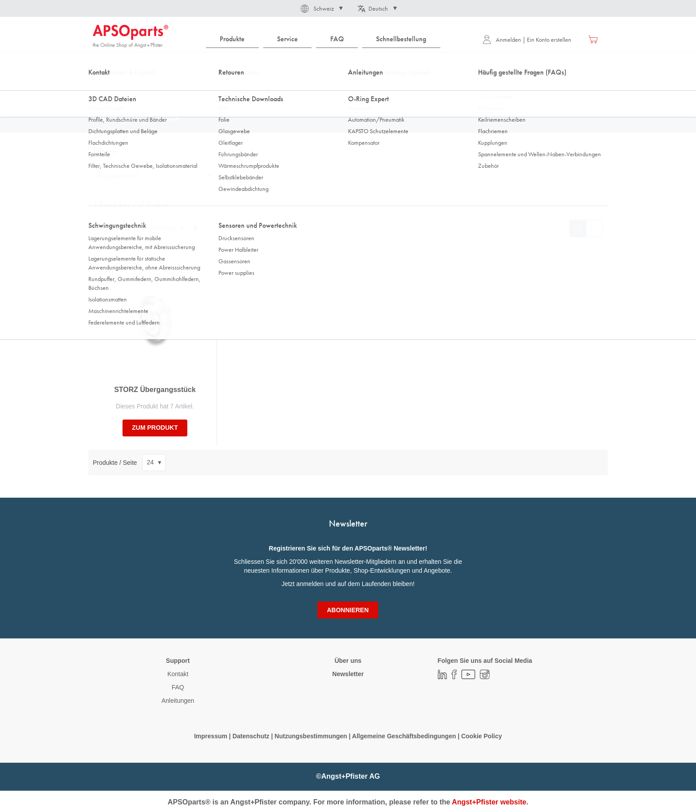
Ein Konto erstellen (549, 40)
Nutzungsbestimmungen (312, 736)
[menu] (325, 39)
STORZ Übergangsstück (155, 389)
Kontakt (177, 673)
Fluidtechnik (143, 88)
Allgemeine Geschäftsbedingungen (405, 736)
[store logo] (130, 36)
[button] (321, 8)
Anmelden (501, 39)
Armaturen (183, 88)
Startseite (104, 88)
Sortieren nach (113, 228)
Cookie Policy (481, 736)
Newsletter (348, 673)
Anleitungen (178, 700)
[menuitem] (232, 39)
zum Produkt (155, 427)
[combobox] (348, 65)
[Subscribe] (347, 610)
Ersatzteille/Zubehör (233, 88)
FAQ (178, 687)
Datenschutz (251, 736)
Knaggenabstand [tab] (118, 176)
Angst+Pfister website (489, 802)
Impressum (210, 736)
